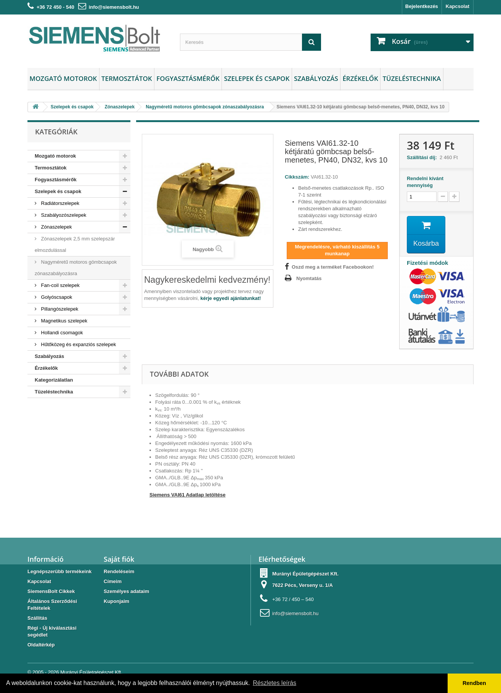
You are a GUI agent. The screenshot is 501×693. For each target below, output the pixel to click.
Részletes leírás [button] (274, 683)
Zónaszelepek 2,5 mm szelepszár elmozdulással (75, 244)
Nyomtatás (308, 278)
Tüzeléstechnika (411, 78)
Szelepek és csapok (256, 78)
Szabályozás (316, 78)
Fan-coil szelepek (60, 285)
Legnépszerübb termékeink (59, 571)
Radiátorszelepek (59, 203)
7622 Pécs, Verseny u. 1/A (302, 585)
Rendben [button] (474, 683)
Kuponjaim (116, 601)
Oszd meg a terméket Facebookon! (333, 267)
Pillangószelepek (59, 309)
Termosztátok (126, 78)
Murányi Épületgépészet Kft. (91, 672)
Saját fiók (119, 559)
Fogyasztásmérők (188, 78)
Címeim (113, 581)
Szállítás (37, 618)
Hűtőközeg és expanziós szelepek (78, 344)
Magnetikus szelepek (63, 321)
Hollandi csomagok (61, 332)
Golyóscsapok (56, 297)
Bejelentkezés (421, 6)
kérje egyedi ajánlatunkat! (230, 298)
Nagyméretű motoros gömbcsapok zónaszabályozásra (76, 267)
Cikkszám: (297, 177)
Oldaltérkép (41, 645)
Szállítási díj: (423, 157)
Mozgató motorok (63, 78)
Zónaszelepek (56, 227)
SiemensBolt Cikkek (51, 591)
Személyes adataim (126, 591)
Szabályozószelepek (63, 215)
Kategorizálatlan (54, 380)
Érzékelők (360, 78)
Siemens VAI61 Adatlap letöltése (187, 495)
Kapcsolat (457, 6)
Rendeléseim (119, 571)
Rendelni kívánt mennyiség (425, 182)
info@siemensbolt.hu (114, 7)
